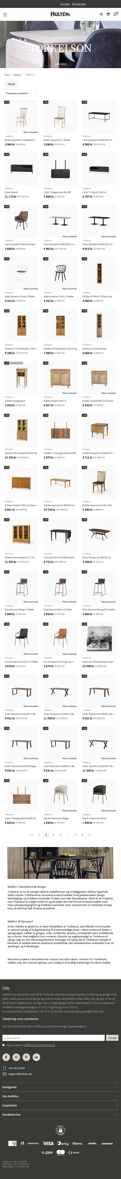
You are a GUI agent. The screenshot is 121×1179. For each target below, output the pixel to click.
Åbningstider (79, 4)
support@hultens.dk (91, 1011)
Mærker (17, 74)
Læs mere (60, 63)
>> (89, 835)
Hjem (7, 74)
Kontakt (65, 4)
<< (31, 835)
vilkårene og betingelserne (39, 1045)
